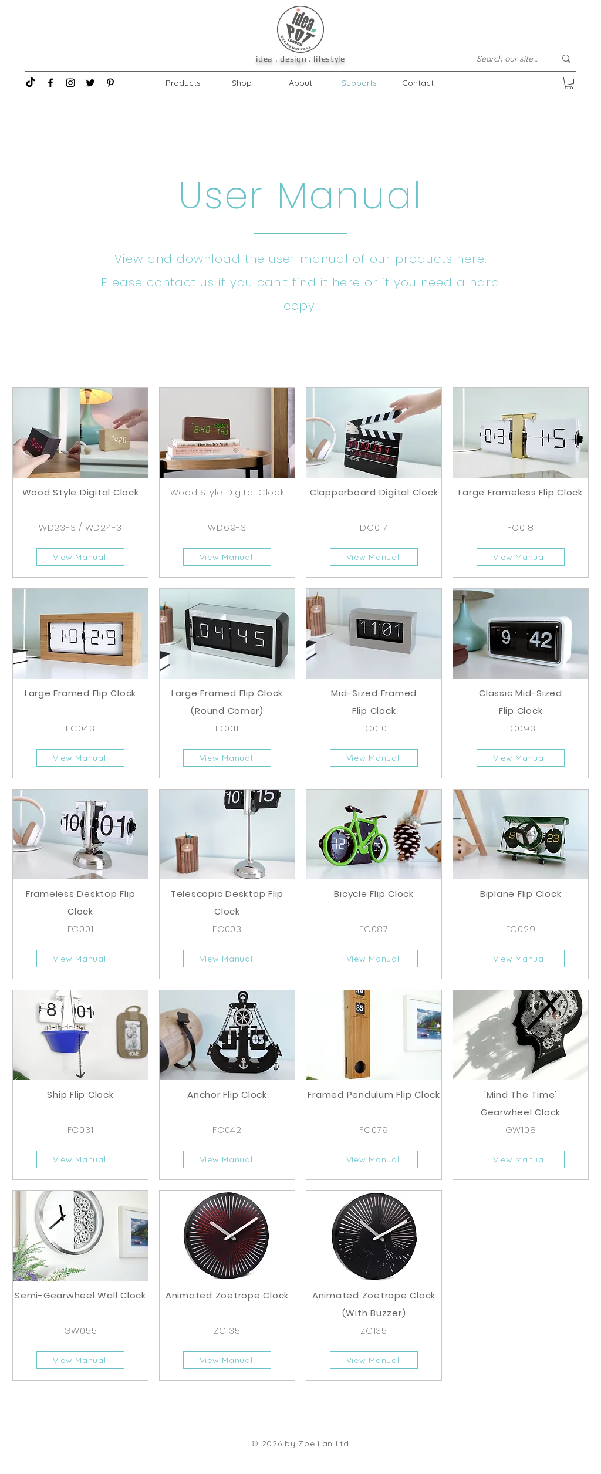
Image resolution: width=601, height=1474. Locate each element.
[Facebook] (50, 83)
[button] (569, 83)
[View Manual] (80, 557)
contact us (180, 282)
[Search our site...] (507, 58)
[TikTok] (30, 83)
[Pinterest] (110, 83)
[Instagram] (70, 83)
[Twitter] (90, 83)
